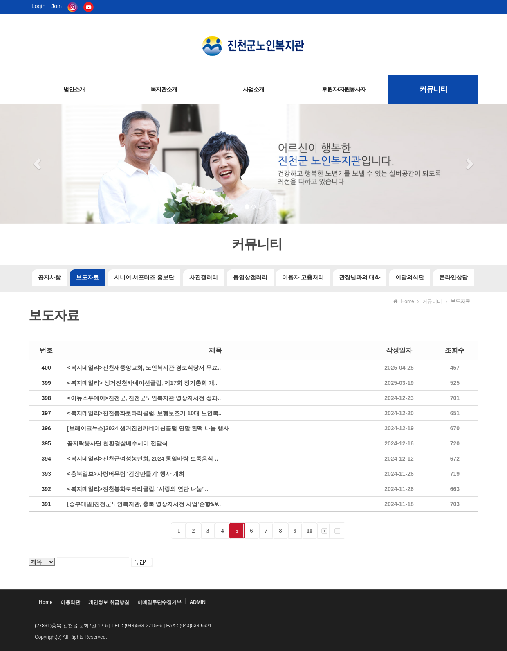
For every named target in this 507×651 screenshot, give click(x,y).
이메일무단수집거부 (159, 602)
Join (56, 6)
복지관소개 (163, 89)
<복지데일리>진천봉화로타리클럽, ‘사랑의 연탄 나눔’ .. (137, 489)
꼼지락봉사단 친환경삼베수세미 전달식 (117, 443)
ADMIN (198, 602)
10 (309, 531)
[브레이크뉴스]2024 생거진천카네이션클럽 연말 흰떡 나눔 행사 (148, 428)
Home (45, 602)
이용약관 (70, 602)
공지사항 (49, 277)
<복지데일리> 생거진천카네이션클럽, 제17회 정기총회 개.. (142, 383)
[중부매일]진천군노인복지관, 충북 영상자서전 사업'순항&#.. (144, 504)
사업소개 (253, 89)
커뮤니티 (433, 89)
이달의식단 (409, 277)
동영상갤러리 (250, 277)
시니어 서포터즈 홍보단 (144, 277)
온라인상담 (453, 277)
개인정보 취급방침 (108, 602)
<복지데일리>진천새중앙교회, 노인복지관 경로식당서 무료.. (144, 367)
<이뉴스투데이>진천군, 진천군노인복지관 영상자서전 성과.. (144, 398)
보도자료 (87, 277)
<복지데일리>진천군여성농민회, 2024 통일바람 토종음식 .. (142, 458)
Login (38, 6)
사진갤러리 (203, 277)
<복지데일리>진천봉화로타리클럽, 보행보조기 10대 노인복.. (144, 413)
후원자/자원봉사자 (344, 89)
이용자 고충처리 (303, 277)
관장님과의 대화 (360, 277)
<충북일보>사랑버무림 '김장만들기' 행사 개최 (125, 473)
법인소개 (74, 89)
